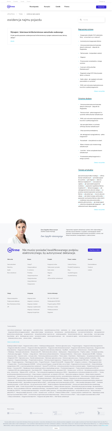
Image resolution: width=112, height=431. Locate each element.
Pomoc (66, 7)
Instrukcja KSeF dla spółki (66, 388)
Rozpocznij (101, 7)
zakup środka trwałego (37, 332)
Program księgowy (77, 346)
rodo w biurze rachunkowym (14, 330)
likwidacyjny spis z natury (26, 336)
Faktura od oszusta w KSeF (68, 394)
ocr (69, 330)
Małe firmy (10, 267)
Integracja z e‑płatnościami (34, 307)
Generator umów (22, 356)
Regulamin (50, 312)
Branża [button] (9, 1)
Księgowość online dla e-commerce (17, 348)
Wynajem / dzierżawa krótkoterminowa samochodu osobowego (36, 32)
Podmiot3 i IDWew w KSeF (62, 392)
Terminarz (25, 354)
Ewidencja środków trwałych (14, 346)
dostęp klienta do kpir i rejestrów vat (44, 334)
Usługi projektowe (32, 267)
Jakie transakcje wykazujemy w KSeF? (85, 382)
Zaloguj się (102, 1)
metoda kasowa (49, 332)
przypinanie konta (28, 334)
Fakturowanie (77, 354)
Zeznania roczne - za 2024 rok (75, 370)
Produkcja (29, 273)
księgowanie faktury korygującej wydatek (19, 332)
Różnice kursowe (82, 350)
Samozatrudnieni (11, 264)
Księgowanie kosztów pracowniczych (80, 364)
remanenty (98, 330)
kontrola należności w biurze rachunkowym (90, 336)
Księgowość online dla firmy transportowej (82, 348)
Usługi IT (29, 264)
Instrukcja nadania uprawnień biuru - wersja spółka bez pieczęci (73, 390)
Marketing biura (81, 356)
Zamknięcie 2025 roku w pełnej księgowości (19, 370)
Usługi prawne (31, 284)
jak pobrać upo (89, 194)
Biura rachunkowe (11, 273)
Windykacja (11, 352)
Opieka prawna (62, 352)
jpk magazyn (91, 180)
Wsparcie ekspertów (12, 298)
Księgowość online (52, 264)
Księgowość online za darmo (31, 346)
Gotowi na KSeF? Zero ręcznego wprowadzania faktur (22, 378)
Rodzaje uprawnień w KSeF (15, 382)
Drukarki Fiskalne (92, 350)
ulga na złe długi (88, 334)
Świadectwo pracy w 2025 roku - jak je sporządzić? (30, 376)
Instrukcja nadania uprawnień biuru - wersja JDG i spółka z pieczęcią (38, 390)
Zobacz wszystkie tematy (13, 342)
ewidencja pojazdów (61, 334)
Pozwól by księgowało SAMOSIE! (26, 364)
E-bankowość (73, 350)
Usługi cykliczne (34, 354)
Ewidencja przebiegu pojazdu (47, 346)
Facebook (90, 267)
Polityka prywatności (53, 309)
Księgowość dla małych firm (29, 396)
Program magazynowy (18, 362)
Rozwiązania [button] (34, 7)
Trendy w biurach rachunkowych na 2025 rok (87, 368)
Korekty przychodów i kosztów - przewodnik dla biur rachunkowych (62, 376)
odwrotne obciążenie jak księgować (90, 204)
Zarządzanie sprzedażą (97, 352)
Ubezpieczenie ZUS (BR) (89, 354)
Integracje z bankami (32, 304)
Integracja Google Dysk (33, 312)
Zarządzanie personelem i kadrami (95, 356)
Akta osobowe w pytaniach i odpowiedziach (92, 376)
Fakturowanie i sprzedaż (54, 267)
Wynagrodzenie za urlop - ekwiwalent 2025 (54, 370)
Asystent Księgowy (72, 273)
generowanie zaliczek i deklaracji (85, 330)
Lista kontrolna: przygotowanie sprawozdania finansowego (43, 394)
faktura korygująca (93, 188)
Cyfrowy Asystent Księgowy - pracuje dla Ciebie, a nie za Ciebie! (53, 364)
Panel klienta (72, 356)
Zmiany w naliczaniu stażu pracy (62, 386)
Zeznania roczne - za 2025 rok (46, 392)
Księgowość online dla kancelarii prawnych (59, 348)
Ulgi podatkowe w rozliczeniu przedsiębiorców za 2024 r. (83, 372)
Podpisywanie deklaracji (13, 301)
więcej (12, 41)
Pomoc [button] (29, 1)
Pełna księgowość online (31, 362)
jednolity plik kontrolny (85, 202)
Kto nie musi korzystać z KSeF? (39, 384)
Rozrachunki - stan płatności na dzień (91, 140)
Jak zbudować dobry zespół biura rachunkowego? (28, 380)
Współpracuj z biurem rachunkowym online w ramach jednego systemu (41, 368)
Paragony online (12, 364)
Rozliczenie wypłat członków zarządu (52, 380)
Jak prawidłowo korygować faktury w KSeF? (35, 382)
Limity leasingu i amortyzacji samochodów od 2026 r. (61, 382)
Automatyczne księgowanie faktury (90, 41)
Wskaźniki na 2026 (68, 380)
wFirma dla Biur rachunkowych (55, 278)
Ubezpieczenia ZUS (36, 352)
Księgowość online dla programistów (93, 346)
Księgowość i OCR (13, 358)
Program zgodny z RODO (54, 304)
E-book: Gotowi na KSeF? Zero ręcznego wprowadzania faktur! (37, 386)
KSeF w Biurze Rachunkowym (60, 378)
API (8, 307)
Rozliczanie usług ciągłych (14, 354)
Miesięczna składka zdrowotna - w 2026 (26, 392)
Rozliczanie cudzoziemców (22, 352)
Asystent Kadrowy (72, 275)
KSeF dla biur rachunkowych (62, 396)
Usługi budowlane (32, 278)
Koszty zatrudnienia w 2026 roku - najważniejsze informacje (29, 388)
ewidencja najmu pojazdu (33, 14)
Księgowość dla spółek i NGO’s (45, 396)
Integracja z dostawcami (33, 309)
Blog (69, 270)
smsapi (74, 330)
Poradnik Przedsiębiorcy (74, 267)
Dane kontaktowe (92, 264)
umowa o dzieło (27, 338)
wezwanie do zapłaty (40, 336)
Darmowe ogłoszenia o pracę (63, 346)
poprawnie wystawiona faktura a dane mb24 (91, 198)
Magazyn (83, 57)
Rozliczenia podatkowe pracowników (48, 356)
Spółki (8, 270)
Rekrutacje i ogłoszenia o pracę (53, 358)
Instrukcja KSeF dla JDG (52, 388)
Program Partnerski (44, 362)
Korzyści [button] (47, 7)
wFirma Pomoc (11, 14)
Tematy (21, 14)
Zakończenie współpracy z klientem (75, 374)
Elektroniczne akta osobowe (49, 352)
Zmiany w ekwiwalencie (14, 396)
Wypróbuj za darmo (94, 250)
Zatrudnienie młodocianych (44, 378)
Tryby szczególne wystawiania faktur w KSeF (88, 394)
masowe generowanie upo (54, 336)
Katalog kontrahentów (66, 354)
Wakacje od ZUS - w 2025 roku (27, 372)
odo (64, 336)
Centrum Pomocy (72, 264)
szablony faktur (37, 338)
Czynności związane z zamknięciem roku (81, 392)
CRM (49, 275)
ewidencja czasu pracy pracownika (90, 200)
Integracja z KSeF (69, 362)
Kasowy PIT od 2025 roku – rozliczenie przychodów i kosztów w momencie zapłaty (64, 366)
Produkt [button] (15, 1)
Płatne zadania (63, 356)
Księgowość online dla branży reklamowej (50, 350)
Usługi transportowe (32, 275)
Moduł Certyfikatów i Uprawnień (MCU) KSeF (59, 384)
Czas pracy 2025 (17, 368)
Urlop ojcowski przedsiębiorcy (89, 131)
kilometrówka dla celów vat (75, 334)
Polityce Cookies (105, 425)
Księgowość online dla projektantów (37, 348)
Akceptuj (56, 428)
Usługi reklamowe (31, 281)
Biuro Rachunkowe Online (13, 304)
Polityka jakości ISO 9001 (54, 301)
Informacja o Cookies (53, 307)
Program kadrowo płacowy (36, 360)
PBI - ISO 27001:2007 (53, 298)
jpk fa (17, 336)
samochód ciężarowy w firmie (51, 330)
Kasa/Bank (65, 350)
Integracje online (31, 298)
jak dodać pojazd (99, 202)
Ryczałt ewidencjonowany (37, 358)
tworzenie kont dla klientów (85, 332)
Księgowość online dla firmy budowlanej (28, 350)
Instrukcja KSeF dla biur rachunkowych (84, 388)
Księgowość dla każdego (21, 360)
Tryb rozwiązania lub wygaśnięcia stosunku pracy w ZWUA (52, 372)
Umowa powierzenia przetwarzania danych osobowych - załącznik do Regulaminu (90, 47)
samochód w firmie (38, 330)
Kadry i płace (51, 270)
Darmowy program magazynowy (52, 360)
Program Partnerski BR (57, 362)
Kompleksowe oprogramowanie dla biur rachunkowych (88, 380)
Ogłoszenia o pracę (24, 358)
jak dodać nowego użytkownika (94, 196)
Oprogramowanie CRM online (81, 360)
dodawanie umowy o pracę (15, 338)
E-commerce (30, 270)
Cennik (22, 1)
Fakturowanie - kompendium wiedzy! (91, 53)
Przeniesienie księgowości (67, 368)
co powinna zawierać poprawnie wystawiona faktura (90, 192)
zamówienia (64, 330)
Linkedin (90, 270)
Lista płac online (33, 356)
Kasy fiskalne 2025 (37, 370)
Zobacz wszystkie (99, 91)
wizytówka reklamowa (70, 332)
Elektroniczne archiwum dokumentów (49, 354)
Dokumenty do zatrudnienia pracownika (79, 378)
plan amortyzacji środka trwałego (88, 176)
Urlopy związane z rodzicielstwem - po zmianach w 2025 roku (48, 374)
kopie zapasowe (27, 330)
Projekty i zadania (85, 352)
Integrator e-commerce (33, 301)
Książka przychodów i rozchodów (87, 358)
